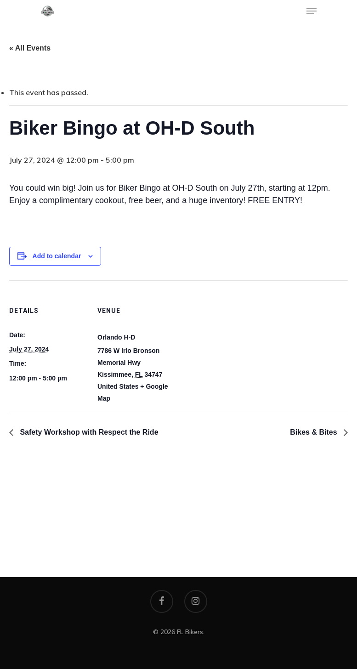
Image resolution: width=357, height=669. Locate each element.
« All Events (30, 48)
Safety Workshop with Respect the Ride (88, 432)
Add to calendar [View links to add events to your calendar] (57, 256)
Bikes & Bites (314, 432)
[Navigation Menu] (311, 11)
